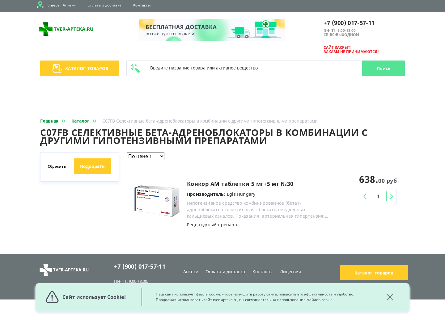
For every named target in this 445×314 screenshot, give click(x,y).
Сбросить (57, 166)
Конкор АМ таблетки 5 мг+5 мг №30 (240, 183)
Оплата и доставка (104, 5)
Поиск (384, 68)
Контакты (141, 5)
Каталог (80, 68)
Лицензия (290, 271)
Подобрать (92, 166)
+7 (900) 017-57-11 (349, 23)
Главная (54, 121)
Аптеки (69, 5)
